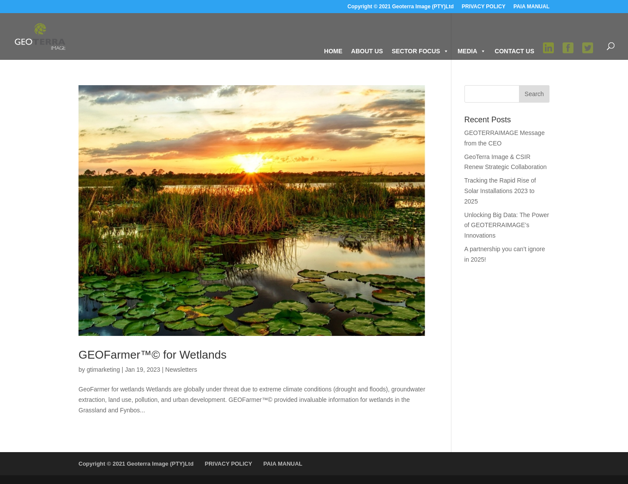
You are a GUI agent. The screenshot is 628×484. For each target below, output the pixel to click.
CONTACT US (514, 51)
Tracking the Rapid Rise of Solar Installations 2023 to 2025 (500, 191)
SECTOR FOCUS (420, 51)
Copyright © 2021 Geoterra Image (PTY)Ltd (401, 7)
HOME (333, 51)
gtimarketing (103, 369)
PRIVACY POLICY (483, 7)
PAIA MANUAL (531, 7)
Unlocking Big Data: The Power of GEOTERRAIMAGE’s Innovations (506, 225)
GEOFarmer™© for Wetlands (152, 354)
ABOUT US (367, 51)
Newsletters (181, 369)
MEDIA (471, 51)
